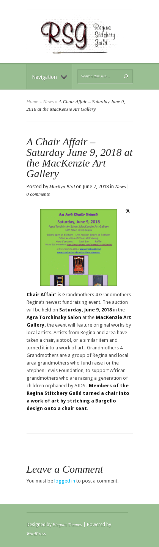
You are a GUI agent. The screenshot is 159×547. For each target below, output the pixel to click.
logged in (64, 481)
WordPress (36, 533)
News (48, 101)
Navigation (49, 77)
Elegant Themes (67, 524)
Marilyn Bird (62, 186)
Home (32, 101)
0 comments (38, 194)
